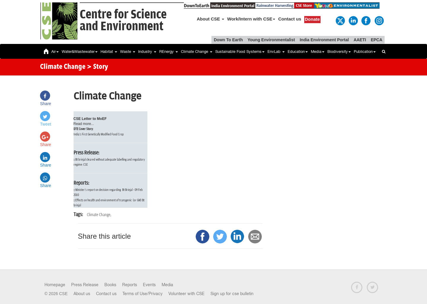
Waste (127, 51)
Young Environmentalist (271, 39)
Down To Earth (228, 39)
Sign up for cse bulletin (232, 293)
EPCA (376, 39)
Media (317, 51)
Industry (147, 51)
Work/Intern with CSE (251, 18)
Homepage (54, 284)
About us (82, 293)
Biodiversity (339, 51)
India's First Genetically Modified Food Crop (99, 134)
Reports (129, 284)
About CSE (210, 18)
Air (55, 51)
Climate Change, (99, 214)
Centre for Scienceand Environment (123, 21)
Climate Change (196, 51)
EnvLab (276, 51)
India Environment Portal (324, 39)
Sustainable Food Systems (240, 51)
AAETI (359, 39)
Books (110, 284)
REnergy (168, 51)
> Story (97, 67)
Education (298, 51)
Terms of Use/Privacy (142, 293)
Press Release (84, 284)
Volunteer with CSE (186, 293)
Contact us (289, 18)
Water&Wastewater (80, 51)
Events (149, 284)
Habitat (109, 51)
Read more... (84, 124)
